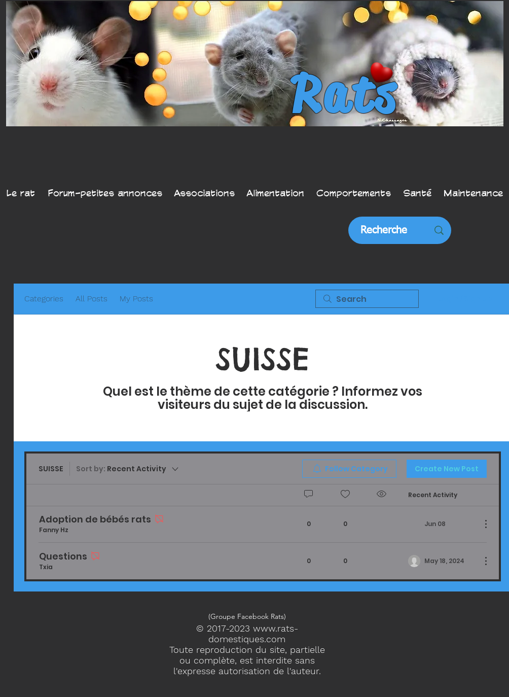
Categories (43, 298)
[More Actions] (481, 524)
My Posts (136, 298)
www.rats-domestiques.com (253, 633)
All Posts (91, 298)
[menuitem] (349, 469)
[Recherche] (383, 230)
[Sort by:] (128, 469)
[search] (367, 299)
